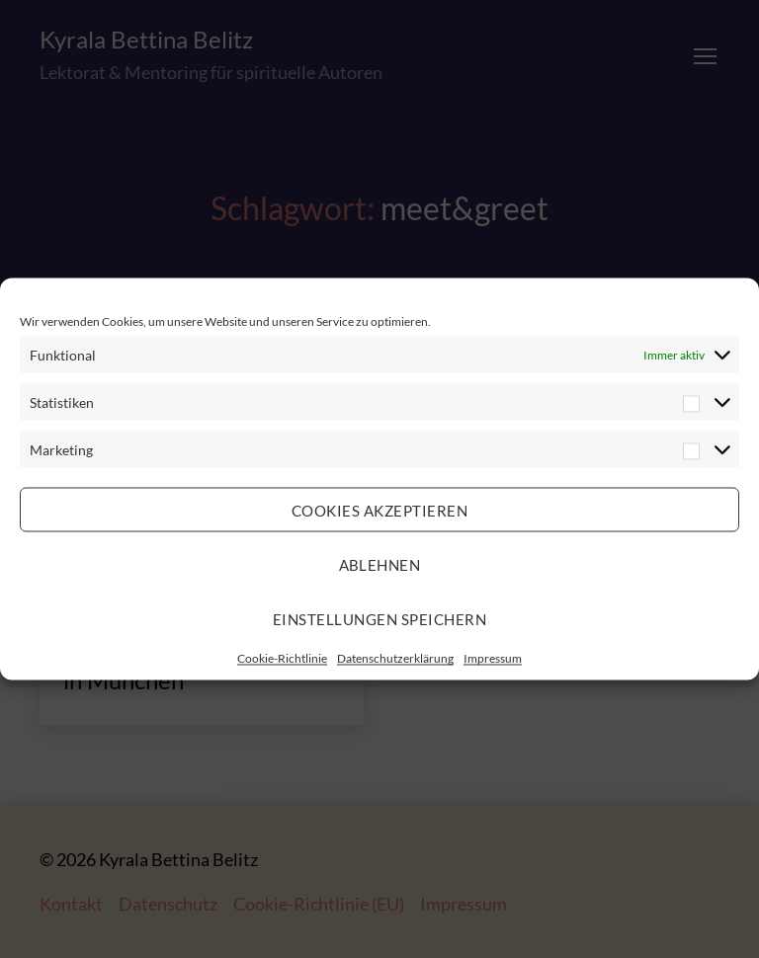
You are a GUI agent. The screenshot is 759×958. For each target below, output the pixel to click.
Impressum (493, 658)
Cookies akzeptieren (380, 510)
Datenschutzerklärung (395, 658)
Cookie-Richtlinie (282, 658)
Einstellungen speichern (380, 618)
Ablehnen (380, 564)
